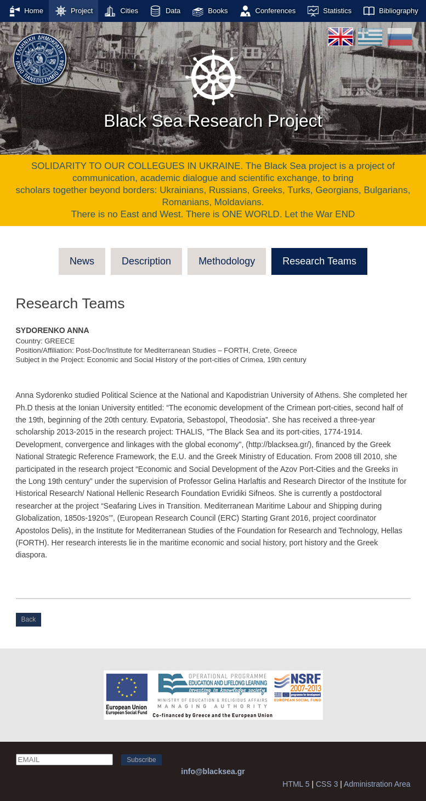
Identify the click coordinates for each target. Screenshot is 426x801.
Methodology (226, 261)
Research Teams (319, 261)
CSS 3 (327, 784)
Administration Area (377, 784)
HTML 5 (295, 784)
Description (146, 261)
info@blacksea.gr (213, 771)
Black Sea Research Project (213, 87)
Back (28, 619)
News (82, 261)
